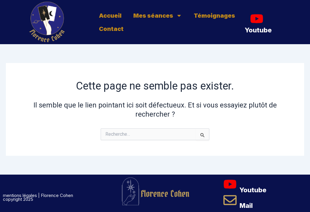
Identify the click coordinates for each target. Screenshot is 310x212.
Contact (111, 28)
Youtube (258, 30)
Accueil (110, 15)
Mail (246, 205)
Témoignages (214, 15)
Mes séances (157, 15)
